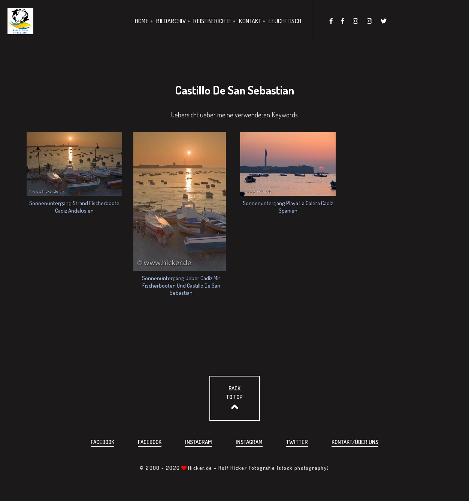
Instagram (198, 442)
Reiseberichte (212, 21)
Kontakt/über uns (355, 442)
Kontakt (250, 21)
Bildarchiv (171, 21)
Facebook (102, 442)
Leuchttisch (285, 21)
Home (142, 21)
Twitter (297, 442)
